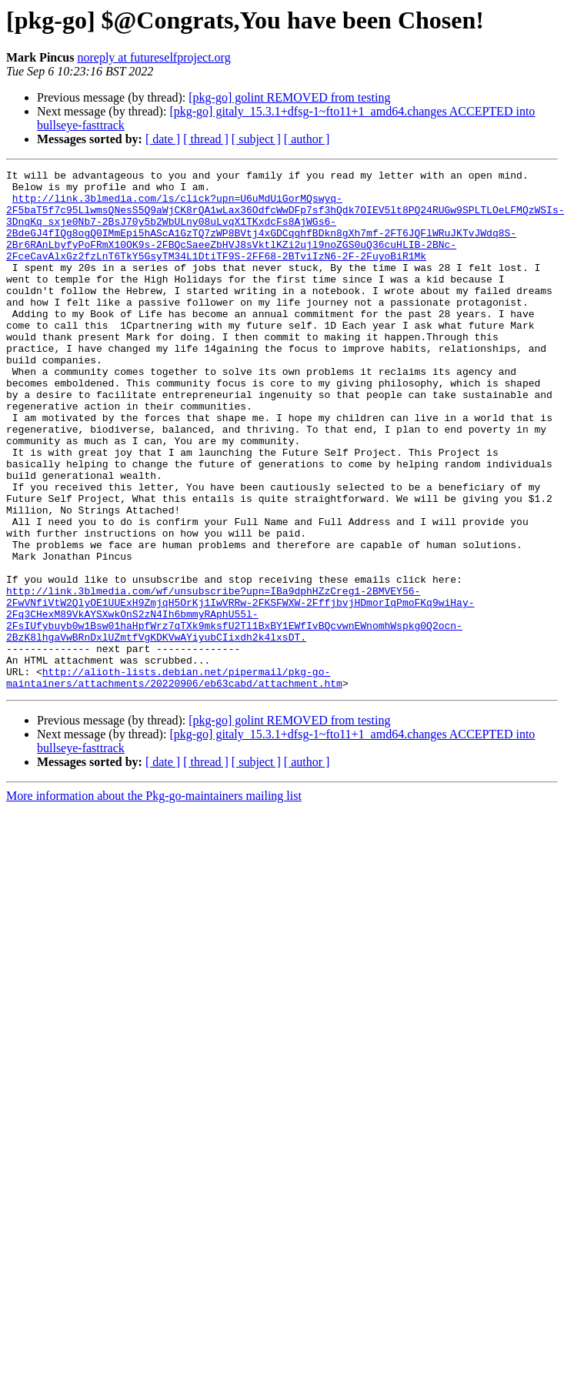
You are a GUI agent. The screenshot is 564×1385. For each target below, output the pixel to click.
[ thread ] (206, 139)
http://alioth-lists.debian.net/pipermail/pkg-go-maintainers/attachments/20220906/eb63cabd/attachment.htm (174, 780)
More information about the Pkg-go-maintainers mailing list (154, 899)
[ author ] (307, 139)
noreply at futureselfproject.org (153, 57)
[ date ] (162, 139)
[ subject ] (256, 139)
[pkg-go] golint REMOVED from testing (289, 97)
